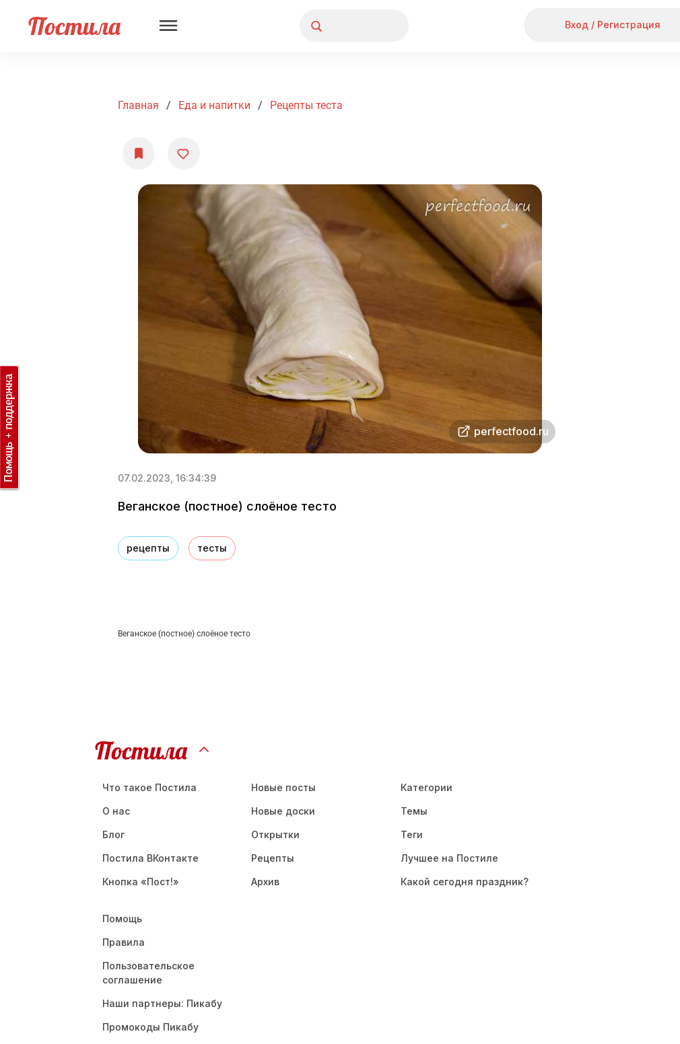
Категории (426, 787)
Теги (412, 834)
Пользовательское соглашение (148, 972)
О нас (116, 811)
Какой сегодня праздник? (465, 881)
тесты (212, 548)
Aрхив (265, 881)
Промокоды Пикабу (150, 1027)
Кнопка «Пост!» (140, 881)
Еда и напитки (214, 105)
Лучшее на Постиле (449, 858)
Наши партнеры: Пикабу (162, 1003)
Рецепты (272, 858)
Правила (123, 942)
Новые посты (283, 787)
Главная (138, 105)
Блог (113, 834)
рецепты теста (306, 105)
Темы (414, 811)
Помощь (122, 918)
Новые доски (283, 811)
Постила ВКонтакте (150, 858)
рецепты (148, 548)
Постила (74, 26)
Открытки (275, 834)
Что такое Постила (149, 787)
